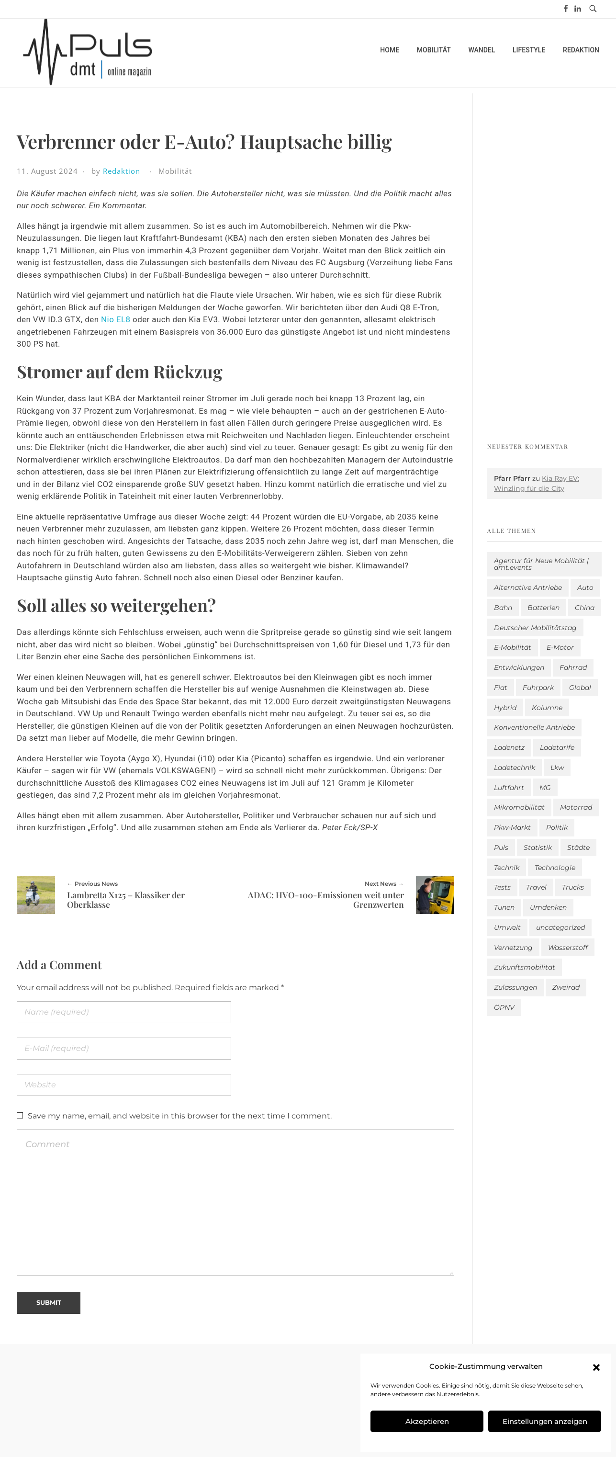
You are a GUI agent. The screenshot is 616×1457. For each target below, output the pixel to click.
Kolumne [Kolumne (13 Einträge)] (547, 707)
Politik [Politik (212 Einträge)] (557, 827)
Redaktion (121, 171)
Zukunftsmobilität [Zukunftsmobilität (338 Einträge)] (524, 967)
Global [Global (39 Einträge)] (580, 687)
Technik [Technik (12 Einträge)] (506, 867)
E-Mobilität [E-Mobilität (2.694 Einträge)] (512, 647)
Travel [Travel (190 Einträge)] (536, 887)
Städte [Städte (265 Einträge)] (578, 847)
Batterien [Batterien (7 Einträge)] (543, 607)
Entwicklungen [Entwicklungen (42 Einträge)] (519, 667)
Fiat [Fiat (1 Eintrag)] (500, 687)
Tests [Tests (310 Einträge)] (502, 887)
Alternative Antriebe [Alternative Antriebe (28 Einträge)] (528, 587)
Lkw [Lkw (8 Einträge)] (557, 767)
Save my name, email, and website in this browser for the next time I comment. (180, 1115)
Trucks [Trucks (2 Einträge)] (573, 887)
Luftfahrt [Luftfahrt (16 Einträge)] (509, 787)
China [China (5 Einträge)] (584, 607)
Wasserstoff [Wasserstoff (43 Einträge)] (568, 947)
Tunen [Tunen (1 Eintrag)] (504, 907)
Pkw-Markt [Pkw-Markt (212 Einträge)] (512, 827)
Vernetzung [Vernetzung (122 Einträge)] (513, 947)
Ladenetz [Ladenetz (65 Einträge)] (509, 747)
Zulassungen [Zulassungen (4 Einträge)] (515, 987)
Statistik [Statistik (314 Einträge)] (538, 847)
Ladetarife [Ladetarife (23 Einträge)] (557, 747)
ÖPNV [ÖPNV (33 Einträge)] (504, 1007)
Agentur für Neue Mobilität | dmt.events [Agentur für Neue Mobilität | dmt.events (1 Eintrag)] (541, 564)
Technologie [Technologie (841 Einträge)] (555, 867)
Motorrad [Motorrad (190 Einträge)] (576, 807)
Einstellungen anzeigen (545, 1421)
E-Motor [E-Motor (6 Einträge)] (560, 647)
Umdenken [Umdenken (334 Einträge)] (548, 907)
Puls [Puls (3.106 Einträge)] (501, 847)
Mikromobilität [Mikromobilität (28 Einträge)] (519, 807)
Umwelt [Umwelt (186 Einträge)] (507, 927)
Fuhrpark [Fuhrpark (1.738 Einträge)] (538, 687)
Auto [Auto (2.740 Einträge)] (585, 587)
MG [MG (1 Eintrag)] (545, 787)
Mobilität (175, 171)
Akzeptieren (427, 1421)
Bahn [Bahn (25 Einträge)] (503, 607)
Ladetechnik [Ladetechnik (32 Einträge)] (514, 767)
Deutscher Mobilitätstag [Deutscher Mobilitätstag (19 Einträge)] (535, 627)
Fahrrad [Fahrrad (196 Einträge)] (573, 667)
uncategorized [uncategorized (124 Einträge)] (560, 927)
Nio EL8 (115, 319)
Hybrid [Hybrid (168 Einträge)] (505, 707)
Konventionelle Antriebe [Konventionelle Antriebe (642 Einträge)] (534, 727)
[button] (596, 1366)
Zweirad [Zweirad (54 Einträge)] (566, 987)
